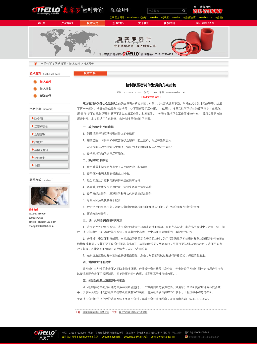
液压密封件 (90, 298)
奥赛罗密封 (132, 298)
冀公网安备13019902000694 (204, 337)
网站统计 (177, 332)
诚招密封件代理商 (156, 298)
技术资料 (74, 63)
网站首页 (60, 63)
